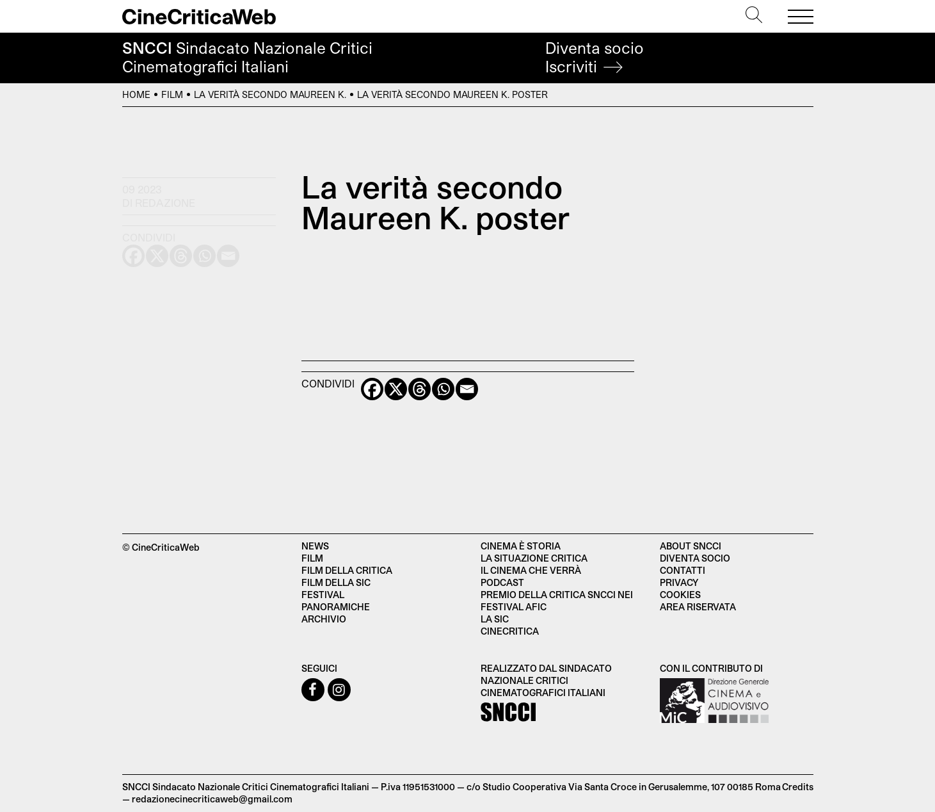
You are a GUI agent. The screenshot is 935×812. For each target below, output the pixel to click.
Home (136, 94)
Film (172, 94)
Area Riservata (698, 606)
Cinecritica (510, 631)
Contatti (682, 570)
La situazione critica (534, 558)
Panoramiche (335, 606)
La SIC (495, 618)
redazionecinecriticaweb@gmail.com (212, 798)
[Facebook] (372, 389)
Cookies (680, 594)
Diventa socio (594, 57)
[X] (396, 389)
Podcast (502, 582)
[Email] (467, 389)
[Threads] (419, 389)
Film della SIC (336, 582)
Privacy (679, 582)
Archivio (323, 618)
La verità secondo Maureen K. (270, 94)
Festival (322, 594)
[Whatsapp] (443, 389)
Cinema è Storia (521, 545)
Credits (797, 786)
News (315, 545)
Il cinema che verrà (531, 570)
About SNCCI (690, 545)
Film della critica (346, 570)
